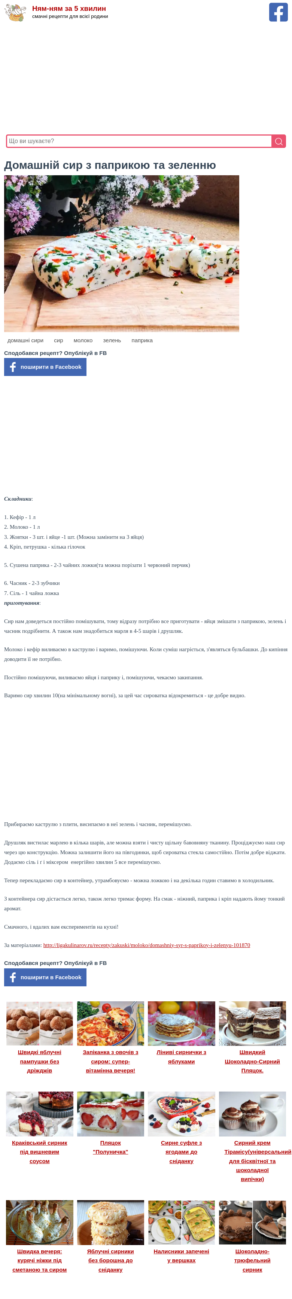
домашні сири (25, 340)
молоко (83, 340)
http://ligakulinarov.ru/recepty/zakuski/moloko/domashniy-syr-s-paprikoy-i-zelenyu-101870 (146, 945)
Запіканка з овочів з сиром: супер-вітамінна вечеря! (110, 1061)
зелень (112, 340)
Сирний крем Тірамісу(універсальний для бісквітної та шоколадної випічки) (258, 1161)
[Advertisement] (146, 78)
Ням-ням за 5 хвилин (69, 8)
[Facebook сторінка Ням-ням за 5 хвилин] (278, 6)
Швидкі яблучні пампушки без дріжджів (39, 1061)
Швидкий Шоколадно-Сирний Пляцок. (252, 1061)
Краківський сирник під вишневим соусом (39, 1151)
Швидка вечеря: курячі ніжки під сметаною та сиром (39, 1260)
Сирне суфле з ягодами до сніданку (181, 1151)
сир (58, 340)
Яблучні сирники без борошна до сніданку (110, 1260)
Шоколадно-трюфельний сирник (252, 1260)
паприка (142, 340)
